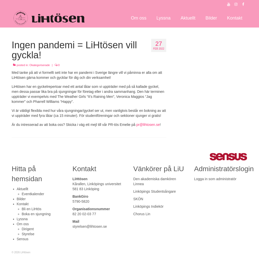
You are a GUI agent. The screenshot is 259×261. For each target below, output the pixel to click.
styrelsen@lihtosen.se (89, 226)
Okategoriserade (39, 65)
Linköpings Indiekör (148, 206)
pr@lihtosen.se (148, 125)
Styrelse (28, 234)
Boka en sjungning (36, 214)
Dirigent (28, 229)
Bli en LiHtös (32, 209)
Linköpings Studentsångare (154, 191)
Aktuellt (22, 189)
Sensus (23, 239)
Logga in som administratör (215, 179)
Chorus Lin (141, 214)
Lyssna (22, 219)
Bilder (21, 199)
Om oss (23, 224)
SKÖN (138, 199)
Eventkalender (33, 194)
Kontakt (23, 204)
